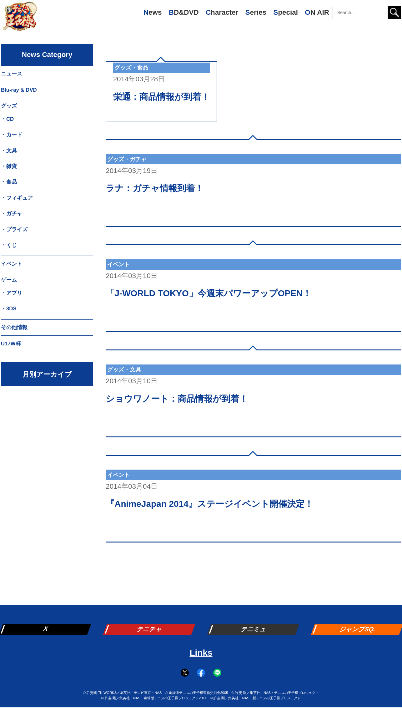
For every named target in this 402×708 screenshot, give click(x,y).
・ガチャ (11, 213)
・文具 (9, 151)
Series (255, 12)
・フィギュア (17, 198)
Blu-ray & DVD (19, 90)
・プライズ (14, 229)
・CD (7, 119)
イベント (11, 264)
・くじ (9, 245)
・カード (11, 135)
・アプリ (11, 293)
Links (200, 653)
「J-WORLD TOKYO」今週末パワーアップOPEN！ (208, 293)
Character (222, 12)
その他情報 (14, 327)
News (152, 12)
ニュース (11, 74)
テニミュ (254, 629)
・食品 (9, 182)
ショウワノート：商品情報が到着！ (177, 399)
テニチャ (149, 629)
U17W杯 (11, 344)
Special (285, 12)
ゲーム (9, 280)
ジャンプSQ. (358, 629)
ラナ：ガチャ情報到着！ (155, 188)
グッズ (9, 106)
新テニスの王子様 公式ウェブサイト (19, 19)
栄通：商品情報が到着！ (161, 97)
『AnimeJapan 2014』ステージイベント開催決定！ (209, 504)
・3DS (9, 309)
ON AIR (317, 12)
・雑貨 (9, 166)
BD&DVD (184, 12)
